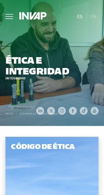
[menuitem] (79, 15)
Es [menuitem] (79, 16)
